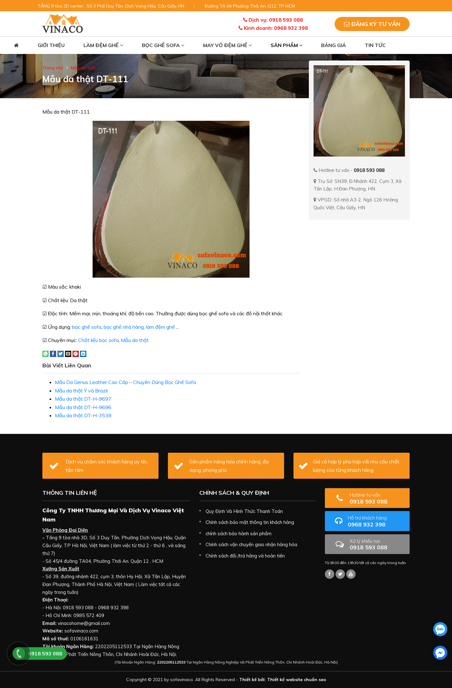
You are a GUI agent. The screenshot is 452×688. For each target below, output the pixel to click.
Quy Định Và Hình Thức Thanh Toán (244, 511)
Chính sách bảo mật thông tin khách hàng (250, 522)
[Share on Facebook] (53, 353)
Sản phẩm (286, 45)
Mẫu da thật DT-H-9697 (83, 399)
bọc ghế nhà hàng (124, 327)
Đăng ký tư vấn (372, 24)
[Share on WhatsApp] (45, 353)
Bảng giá (333, 45)
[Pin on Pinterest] (76, 353)
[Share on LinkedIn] (83, 353)
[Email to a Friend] (68, 353)
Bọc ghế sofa (163, 45)
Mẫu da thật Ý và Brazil (81, 390)
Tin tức (375, 45)
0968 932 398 (376, 521)
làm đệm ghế (160, 327)
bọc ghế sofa (86, 327)
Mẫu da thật (83, 68)
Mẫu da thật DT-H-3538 (83, 415)
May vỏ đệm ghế (227, 45)
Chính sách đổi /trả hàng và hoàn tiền (245, 556)
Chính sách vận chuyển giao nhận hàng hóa (251, 544)
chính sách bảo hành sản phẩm (239, 533)
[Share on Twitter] (60, 353)
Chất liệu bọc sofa (98, 340)
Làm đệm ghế (103, 45)
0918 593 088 (377, 498)
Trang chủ (52, 68)
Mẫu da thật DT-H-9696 (83, 407)
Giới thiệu (51, 45)
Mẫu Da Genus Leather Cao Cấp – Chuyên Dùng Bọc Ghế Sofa (125, 382)
